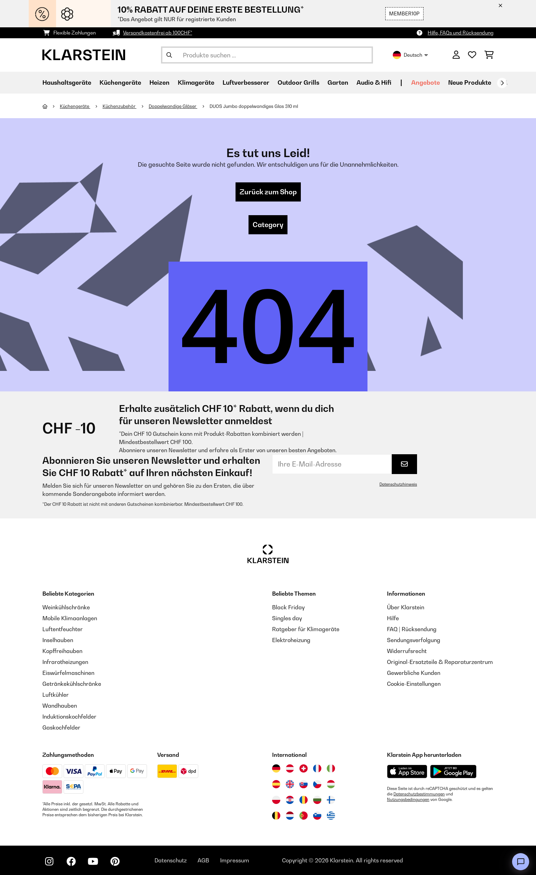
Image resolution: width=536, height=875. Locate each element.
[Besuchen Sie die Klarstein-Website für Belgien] (276, 815)
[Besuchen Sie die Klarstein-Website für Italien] (331, 768)
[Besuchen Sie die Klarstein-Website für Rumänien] (303, 800)
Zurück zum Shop (268, 192)
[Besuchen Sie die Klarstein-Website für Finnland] (331, 800)
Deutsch (410, 55)
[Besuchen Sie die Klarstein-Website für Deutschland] (276, 768)
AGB (203, 860)
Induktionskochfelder (69, 716)
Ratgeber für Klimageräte (305, 629)
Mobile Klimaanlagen (69, 618)
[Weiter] (502, 83)
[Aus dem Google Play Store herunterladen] (453, 771)
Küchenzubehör (119, 106)
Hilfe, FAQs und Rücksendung (461, 33)
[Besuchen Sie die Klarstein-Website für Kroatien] (290, 800)
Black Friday (288, 607)
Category (268, 225)
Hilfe (393, 618)
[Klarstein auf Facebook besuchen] (71, 861)
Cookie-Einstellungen (414, 683)
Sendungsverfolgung (413, 640)
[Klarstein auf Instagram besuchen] (49, 861)
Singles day (287, 618)
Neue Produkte (469, 82)
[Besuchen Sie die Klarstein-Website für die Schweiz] (303, 768)
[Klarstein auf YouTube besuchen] (93, 861)
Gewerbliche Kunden (413, 672)
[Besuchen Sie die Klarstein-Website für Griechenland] (331, 815)
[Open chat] (520, 861)
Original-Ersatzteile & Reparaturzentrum (440, 661)
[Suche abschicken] (169, 55)
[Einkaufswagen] (489, 55)
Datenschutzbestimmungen (419, 794)
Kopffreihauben (62, 651)
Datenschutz (171, 860)
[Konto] (456, 55)
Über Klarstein (405, 607)
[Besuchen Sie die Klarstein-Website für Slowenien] (317, 815)
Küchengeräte (75, 106)
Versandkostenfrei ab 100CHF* (157, 33)
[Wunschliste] (472, 55)
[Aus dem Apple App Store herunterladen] (407, 771)
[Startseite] (51, 106)
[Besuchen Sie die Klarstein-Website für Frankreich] (317, 768)
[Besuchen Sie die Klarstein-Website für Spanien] (276, 784)
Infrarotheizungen (65, 661)
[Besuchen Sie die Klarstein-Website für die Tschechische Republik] (317, 784)
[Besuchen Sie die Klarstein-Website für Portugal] (303, 815)
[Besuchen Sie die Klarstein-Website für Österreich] (290, 768)
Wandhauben (59, 705)
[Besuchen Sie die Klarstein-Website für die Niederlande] (290, 815)
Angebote (425, 82)
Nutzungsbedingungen (408, 799)
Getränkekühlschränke (71, 683)
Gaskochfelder (61, 727)
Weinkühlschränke (66, 607)
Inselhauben (57, 640)
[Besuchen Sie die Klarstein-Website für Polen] (276, 800)
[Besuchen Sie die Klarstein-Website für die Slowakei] (303, 784)
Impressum (234, 860)
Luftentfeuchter (62, 629)
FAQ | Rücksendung (412, 629)
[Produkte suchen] (267, 55)
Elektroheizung (291, 640)
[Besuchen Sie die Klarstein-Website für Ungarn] (331, 784)
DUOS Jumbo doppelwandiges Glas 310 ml (254, 106)
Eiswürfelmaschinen (68, 672)
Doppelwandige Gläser (173, 106)
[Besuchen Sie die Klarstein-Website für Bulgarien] (317, 800)
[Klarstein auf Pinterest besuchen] (115, 861)
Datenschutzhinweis (398, 484)
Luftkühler (55, 694)
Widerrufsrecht (407, 651)
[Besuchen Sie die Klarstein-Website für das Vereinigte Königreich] (290, 784)
